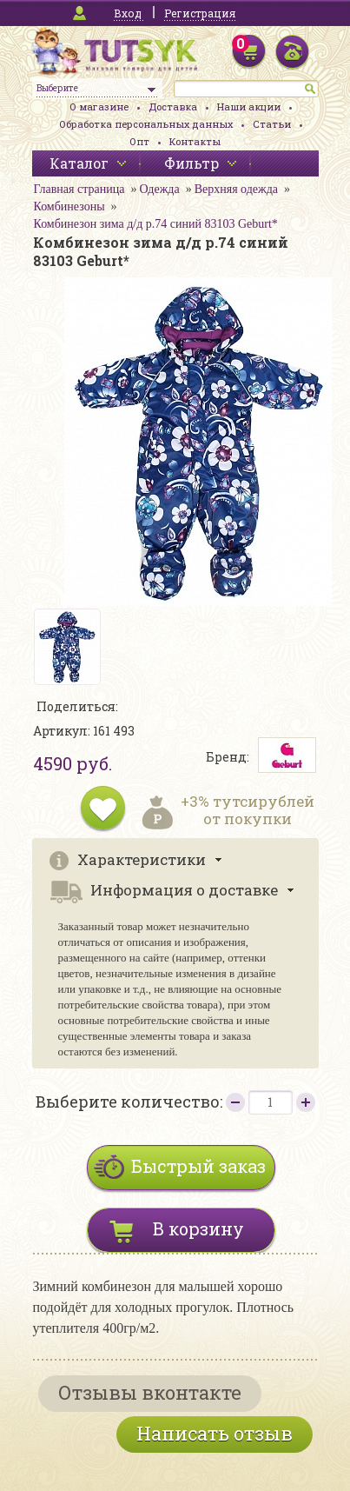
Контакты (195, 141)
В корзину (198, 1228)
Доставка (173, 106)
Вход (128, 13)
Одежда (159, 189)
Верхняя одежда (236, 189)
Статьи (272, 123)
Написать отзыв (214, 1433)
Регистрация (199, 13)
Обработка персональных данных (146, 123)
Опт (139, 141)
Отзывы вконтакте (149, 1392)
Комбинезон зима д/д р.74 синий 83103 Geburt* (156, 223)
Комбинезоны (69, 206)
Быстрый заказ (198, 1166)
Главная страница (79, 189)
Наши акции (249, 106)
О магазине (99, 106)
